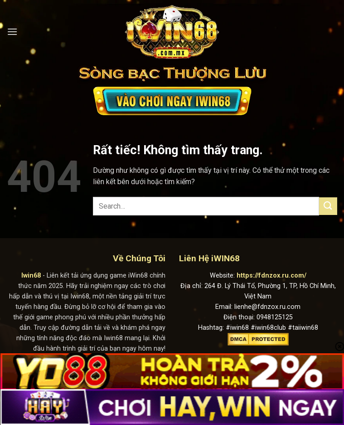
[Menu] (12, 31)
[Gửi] (328, 206)
